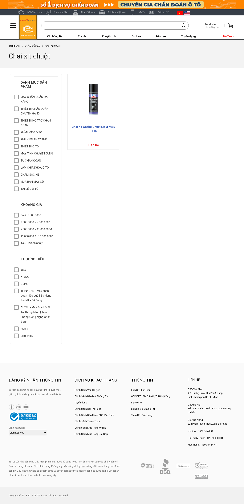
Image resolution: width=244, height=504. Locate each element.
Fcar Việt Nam (88, 12)
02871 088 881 (215, 438)
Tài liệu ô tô (163, 12)
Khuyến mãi (109, 36)
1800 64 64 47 (205, 431)
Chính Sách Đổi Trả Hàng (88, 408)
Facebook (11, 407)
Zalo (18, 407)
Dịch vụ (136, 36)
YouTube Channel (26, 407)
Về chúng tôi (55, 36)
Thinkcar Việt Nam (117, 12)
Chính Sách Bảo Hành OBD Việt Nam (94, 415)
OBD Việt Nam (34, 12)
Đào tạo (161, 36)
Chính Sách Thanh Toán (87, 421)
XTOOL (142, 12)
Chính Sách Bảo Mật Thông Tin (91, 396)
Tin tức (82, 36)
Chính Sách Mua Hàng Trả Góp (91, 434)
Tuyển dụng (188, 36)
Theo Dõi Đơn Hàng (141, 415)
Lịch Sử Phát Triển (141, 390)
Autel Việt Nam (61, 12)
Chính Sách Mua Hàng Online (90, 427)
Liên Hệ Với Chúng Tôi (143, 408)
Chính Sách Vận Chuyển (87, 390)
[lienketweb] (28, 432)
